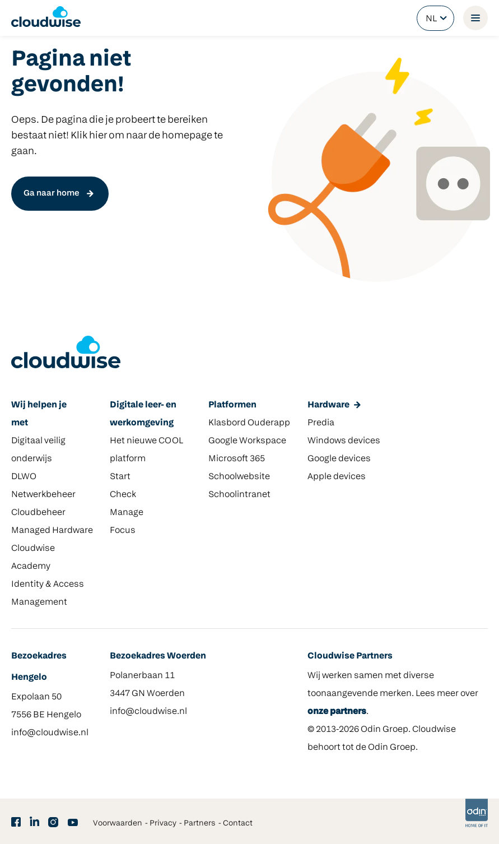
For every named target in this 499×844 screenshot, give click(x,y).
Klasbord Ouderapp (249, 423)
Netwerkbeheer (43, 494)
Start (120, 476)
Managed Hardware (52, 530)
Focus (123, 530)
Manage (126, 512)
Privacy (163, 823)
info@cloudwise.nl (49, 733)
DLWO (23, 476)
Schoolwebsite (239, 476)
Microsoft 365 (236, 459)
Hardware (328, 405)
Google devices (339, 459)
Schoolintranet (239, 494)
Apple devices (336, 476)
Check (123, 494)
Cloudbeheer (38, 512)
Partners (200, 823)
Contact (238, 823)
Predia (320, 423)
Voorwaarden (117, 823)
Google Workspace (247, 441)
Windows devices (343, 441)
